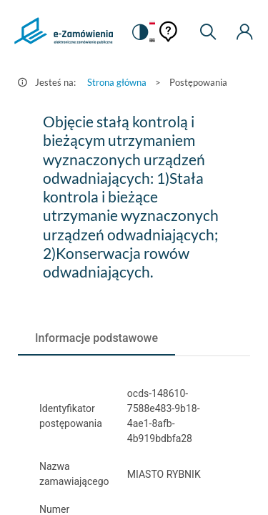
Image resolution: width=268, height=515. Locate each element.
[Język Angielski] (152, 41)
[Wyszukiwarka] (208, 32)
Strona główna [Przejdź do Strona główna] (117, 82)
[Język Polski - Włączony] (152, 23)
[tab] (96, 338)
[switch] (139, 32)
